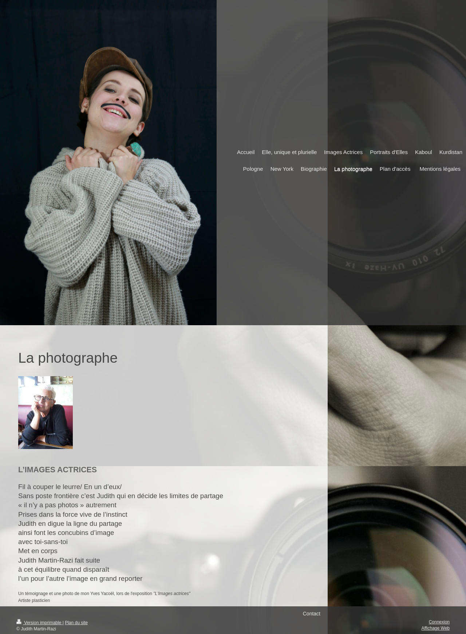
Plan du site (76, 622)
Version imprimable (39, 622)
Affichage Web (435, 628)
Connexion (439, 622)
